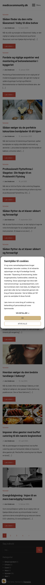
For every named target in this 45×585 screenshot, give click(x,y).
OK (22, 318)
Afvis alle (22, 324)
